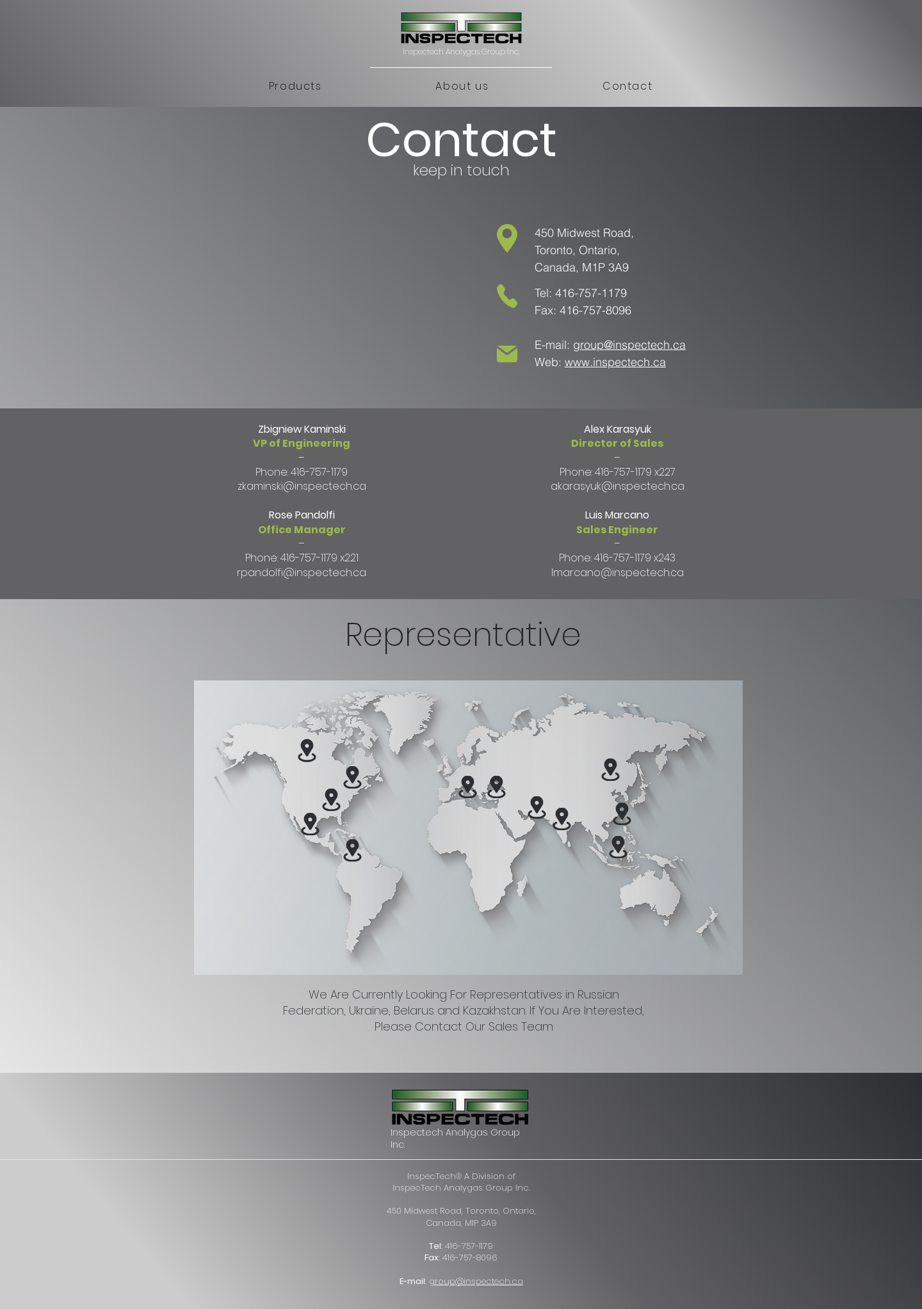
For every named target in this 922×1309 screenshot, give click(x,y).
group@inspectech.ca (629, 344)
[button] (295, 87)
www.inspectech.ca (615, 362)
